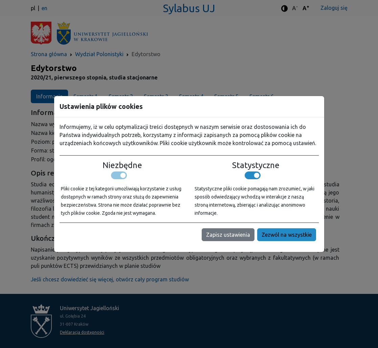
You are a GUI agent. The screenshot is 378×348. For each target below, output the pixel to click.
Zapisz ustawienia (228, 235)
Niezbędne (122, 165)
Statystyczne (256, 165)
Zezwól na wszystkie (287, 235)
